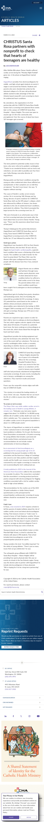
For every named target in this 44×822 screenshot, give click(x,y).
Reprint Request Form (11, 647)
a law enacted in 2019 (17, 507)
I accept (11, 817)
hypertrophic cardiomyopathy (21, 250)
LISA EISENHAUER (12, 66)
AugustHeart (8, 82)
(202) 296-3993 (10, 677)
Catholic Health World (7, 26)
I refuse (28, 817)
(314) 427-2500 (10, 689)
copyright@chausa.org (11, 587)
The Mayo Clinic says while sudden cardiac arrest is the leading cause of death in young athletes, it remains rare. (21, 408)
